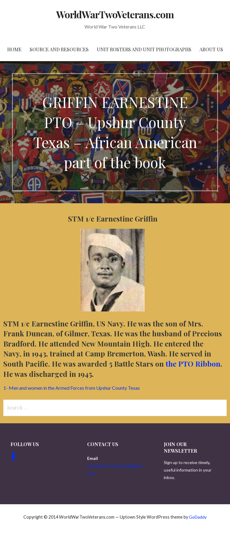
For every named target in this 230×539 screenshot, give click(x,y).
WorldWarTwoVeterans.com (115, 14)
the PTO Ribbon (193, 363)
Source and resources (59, 49)
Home (14, 49)
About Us (211, 49)
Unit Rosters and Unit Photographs (144, 49)
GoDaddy (198, 517)
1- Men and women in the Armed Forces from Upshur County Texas (71, 388)
